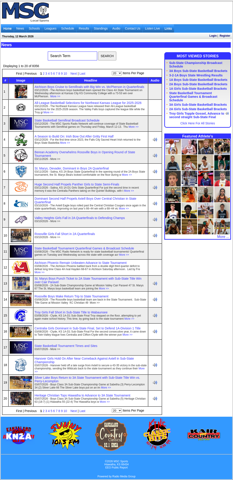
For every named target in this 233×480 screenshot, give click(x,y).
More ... (223, 237)
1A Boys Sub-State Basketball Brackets (198, 80)
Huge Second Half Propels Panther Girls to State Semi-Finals (77, 184)
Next (73, 73)
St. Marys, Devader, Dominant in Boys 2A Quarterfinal (72, 168)
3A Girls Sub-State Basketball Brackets (198, 104)
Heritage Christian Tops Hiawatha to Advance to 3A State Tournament (83, 395)
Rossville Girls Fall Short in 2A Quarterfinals (65, 234)
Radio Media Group (123, 476)
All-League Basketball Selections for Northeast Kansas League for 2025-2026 (88, 103)
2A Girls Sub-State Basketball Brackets (198, 109)
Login (213, 35)
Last (82, 73)
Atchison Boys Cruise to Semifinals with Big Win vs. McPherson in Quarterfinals (89, 87)
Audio (116, 28)
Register (225, 35)
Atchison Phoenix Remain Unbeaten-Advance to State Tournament (81, 263)
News (20, 28)
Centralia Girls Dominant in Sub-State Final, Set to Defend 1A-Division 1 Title (88, 328)
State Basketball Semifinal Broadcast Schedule (67, 120)
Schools (34, 28)
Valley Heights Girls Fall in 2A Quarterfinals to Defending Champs (80, 218)
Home (7, 28)
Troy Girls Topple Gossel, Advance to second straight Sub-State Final (196, 115)
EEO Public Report (116, 467)
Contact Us (132, 28)
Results (84, 28)
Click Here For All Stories (197, 123)
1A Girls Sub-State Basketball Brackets (198, 88)
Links (168, 28)
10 (66, 73)
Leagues (50, 28)
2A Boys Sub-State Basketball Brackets (198, 84)
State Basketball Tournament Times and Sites (66, 346)
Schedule (67, 28)
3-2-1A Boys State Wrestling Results (196, 75)
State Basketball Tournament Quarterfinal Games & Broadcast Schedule (84, 248)
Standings (101, 28)
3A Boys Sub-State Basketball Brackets (198, 71)
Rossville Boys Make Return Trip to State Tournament (71, 296)
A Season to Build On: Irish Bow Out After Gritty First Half (74, 136)
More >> (55, 96)
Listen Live (152, 28)
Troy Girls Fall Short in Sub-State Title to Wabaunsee (71, 312)
